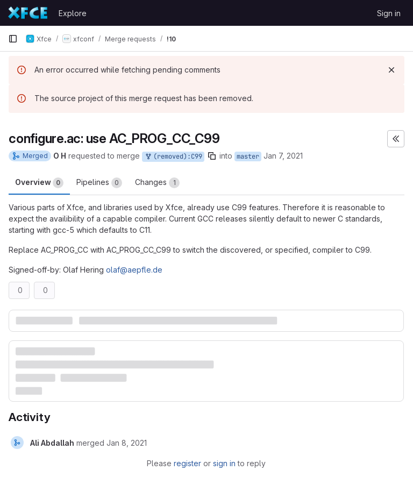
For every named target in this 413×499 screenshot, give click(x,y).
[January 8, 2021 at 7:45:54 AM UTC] (126, 442)
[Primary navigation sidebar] (13, 38)
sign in (224, 463)
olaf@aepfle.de (134, 269)
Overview (39, 182)
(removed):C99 (173, 156)
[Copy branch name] (211, 155)
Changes (157, 182)
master (248, 156)
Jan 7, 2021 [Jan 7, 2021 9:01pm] (283, 155)
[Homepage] (28, 13)
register (187, 463)
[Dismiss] (391, 69)
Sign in (389, 13)
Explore (73, 13)
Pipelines (99, 182)
